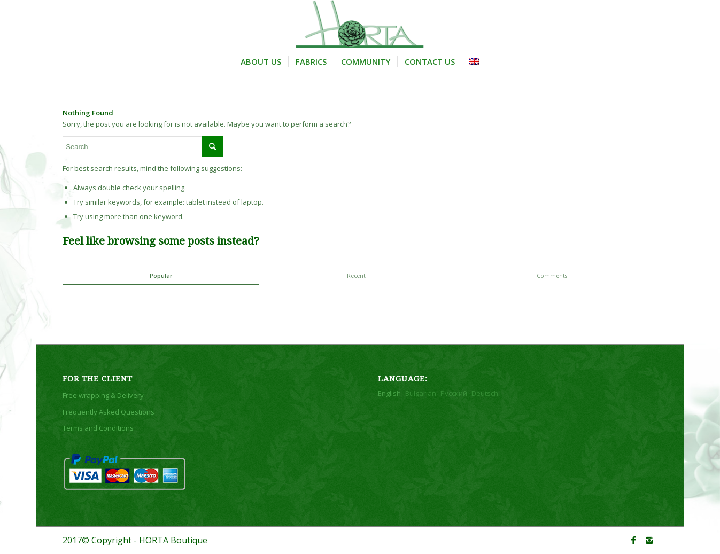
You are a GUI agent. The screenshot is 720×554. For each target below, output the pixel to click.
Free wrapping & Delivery (103, 395)
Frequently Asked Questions (108, 412)
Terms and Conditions (98, 428)
